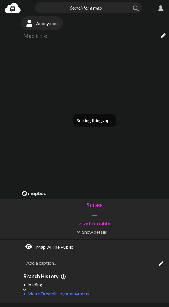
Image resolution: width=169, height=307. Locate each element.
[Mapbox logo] (34, 193)
